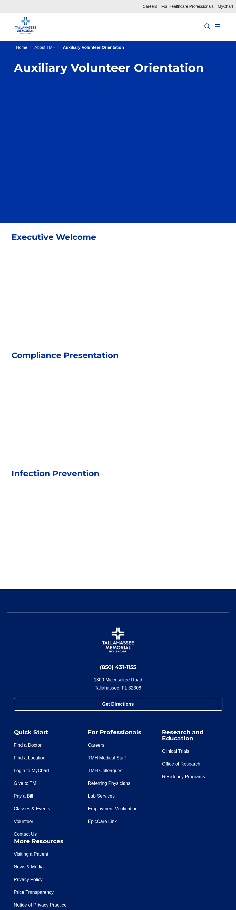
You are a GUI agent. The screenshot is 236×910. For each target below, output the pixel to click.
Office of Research (181, 763)
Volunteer (24, 821)
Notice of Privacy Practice (40, 904)
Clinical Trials (175, 751)
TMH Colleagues (105, 770)
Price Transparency (34, 892)
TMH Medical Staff (107, 757)
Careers (150, 6)
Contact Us (25, 834)
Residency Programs (183, 776)
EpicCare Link (102, 821)
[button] (218, 26)
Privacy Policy (28, 879)
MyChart (225, 6)
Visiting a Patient (31, 854)
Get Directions (118, 704)
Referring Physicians (109, 783)
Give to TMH (27, 783)
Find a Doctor (28, 745)
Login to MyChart (31, 770)
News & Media (29, 866)
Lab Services (101, 796)
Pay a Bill (23, 796)
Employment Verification (113, 808)
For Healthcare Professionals (187, 6)
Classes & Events (32, 808)
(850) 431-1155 (118, 667)
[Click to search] (207, 26)
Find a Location (29, 757)
